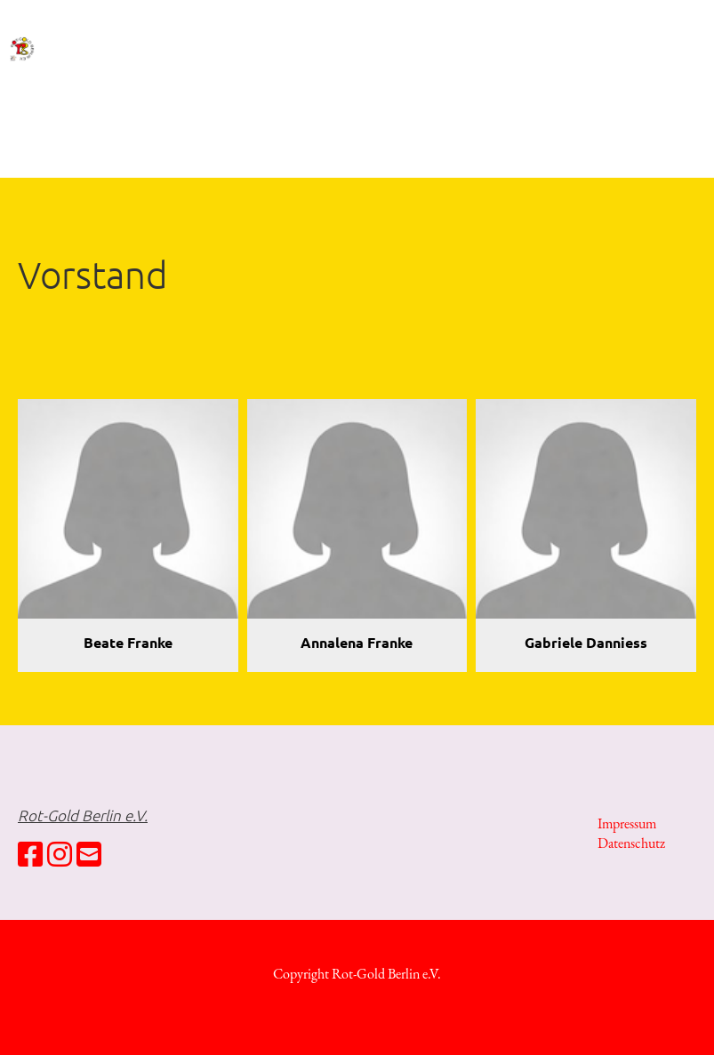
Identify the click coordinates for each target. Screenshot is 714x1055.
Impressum (627, 823)
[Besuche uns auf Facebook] (30, 855)
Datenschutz (631, 843)
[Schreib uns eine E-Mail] (88, 855)
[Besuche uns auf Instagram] (59, 855)
